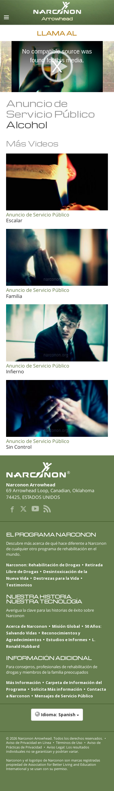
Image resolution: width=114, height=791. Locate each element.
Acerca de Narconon (26, 626)
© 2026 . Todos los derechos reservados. (54, 738)
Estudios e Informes (66, 639)
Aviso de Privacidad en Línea (28, 742)
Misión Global (66, 626)
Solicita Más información (56, 689)
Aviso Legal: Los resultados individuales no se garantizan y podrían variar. (47, 749)
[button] (57, 718)
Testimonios (19, 585)
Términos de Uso (69, 742)
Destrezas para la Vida (56, 578)
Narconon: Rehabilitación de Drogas (43, 565)
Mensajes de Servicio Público (64, 696)
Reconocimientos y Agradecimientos (43, 636)
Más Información (23, 682)
